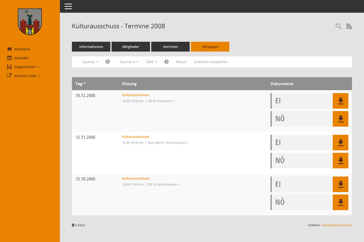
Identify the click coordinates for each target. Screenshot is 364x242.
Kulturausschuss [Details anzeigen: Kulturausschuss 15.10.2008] (135, 178)
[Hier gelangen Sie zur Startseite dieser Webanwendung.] (30, 21)
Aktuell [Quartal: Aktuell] (181, 61)
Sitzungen (210, 46)
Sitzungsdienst (336, 225)
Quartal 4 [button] (129, 61)
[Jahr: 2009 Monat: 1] (166, 62)
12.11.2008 (85, 137)
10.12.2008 (85, 95)
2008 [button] (151, 61)
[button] (30, 66)
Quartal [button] (90, 61)
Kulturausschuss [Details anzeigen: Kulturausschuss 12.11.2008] (135, 136)
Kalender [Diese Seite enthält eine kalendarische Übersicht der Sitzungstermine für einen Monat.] (18, 57)
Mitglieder (131, 46)
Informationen (91, 46)
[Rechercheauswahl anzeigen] (338, 26)
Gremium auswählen (211, 61)
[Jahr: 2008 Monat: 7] (107, 62)
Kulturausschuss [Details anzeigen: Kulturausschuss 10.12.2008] (135, 95)
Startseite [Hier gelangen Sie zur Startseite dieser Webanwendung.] (19, 49)
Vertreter (170, 46)
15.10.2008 (85, 179)
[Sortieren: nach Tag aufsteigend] (84, 83)
